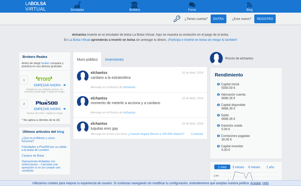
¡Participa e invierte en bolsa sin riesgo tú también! (202, 40)
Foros (192, 10)
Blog (250, 10)
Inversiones (114, 59)
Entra (218, 19)
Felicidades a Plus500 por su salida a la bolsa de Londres (44, 148)
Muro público (87, 59)
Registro (265, 19)
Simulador (77, 10)
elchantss (99, 73)
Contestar (197, 133)
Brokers (134, 10)
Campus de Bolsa (33, 155)
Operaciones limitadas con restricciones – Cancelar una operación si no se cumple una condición (41, 166)
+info (265, 183)
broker (45, 63)
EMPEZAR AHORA (47, 85)
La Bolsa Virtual (79, 40)
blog (60, 132)
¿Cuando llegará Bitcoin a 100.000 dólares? (156, 133)
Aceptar (255, 183)
